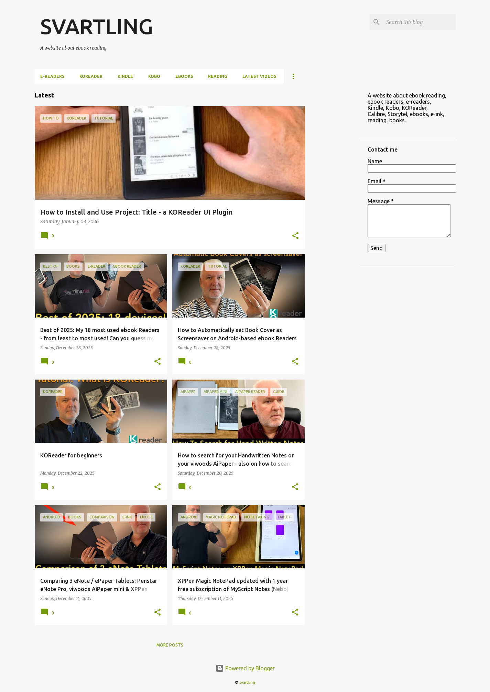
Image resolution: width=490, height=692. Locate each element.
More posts (169, 645)
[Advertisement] (332, 187)
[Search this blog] (419, 22)
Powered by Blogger (245, 668)
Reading (217, 76)
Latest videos (259, 76)
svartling (247, 682)
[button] (295, 236)
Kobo (154, 76)
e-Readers (52, 76)
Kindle (125, 76)
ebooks (184, 76)
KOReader (90, 76)
